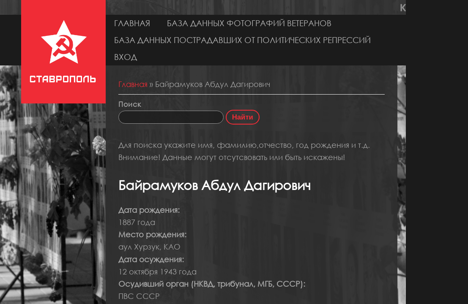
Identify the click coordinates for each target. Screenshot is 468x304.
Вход (125, 57)
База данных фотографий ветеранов (249, 23)
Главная (132, 23)
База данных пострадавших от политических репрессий (242, 40)
